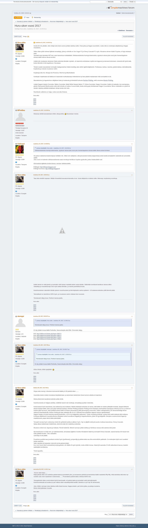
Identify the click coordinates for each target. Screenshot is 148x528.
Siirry (106, 514)
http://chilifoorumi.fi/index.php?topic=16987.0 (49, 335)
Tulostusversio (128, 36)
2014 (34, 100)
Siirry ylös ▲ (133, 525)
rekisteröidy (54, 1)
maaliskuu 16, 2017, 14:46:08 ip (41, 143)
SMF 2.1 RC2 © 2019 (17, 525)
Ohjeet (117, 525)
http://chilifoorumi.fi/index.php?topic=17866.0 (49, 339)
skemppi (20, 316)
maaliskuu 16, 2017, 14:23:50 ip (41, 110)
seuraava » (129, 30)
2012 (34, 104)
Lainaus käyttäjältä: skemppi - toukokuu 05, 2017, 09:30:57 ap (52, 349)
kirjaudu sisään (44, 1)
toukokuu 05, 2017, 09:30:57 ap (41, 316)
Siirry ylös (18, 505)
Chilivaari (21, 144)
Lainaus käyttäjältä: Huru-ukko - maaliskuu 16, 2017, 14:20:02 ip (53, 148)
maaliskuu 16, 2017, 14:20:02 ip (43, 42)
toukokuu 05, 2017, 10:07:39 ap (41, 345)
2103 (34, 102)
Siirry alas (17, 36)
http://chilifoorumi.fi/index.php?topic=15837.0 (49, 333)
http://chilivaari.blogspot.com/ (48, 167)
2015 (34, 99)
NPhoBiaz (21, 110)
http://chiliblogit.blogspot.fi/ (52, 168)
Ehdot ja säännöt (124, 525)
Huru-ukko (21, 42)
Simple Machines (28, 525)
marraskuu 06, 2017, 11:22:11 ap (41, 469)
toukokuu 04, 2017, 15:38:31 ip (41, 174)
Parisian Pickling (88, 80)
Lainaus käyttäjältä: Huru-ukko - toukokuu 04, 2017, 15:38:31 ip (53, 320)
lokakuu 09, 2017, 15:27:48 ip (41, 387)
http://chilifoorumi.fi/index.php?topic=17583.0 (49, 337)
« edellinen (121, 30)
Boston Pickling (108, 80)
